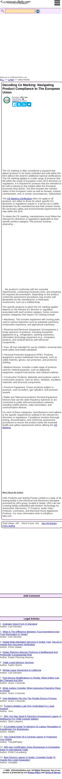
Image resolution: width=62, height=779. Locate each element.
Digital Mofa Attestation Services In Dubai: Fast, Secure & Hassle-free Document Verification (31, 643)
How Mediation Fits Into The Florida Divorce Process (30, 698)
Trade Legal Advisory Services (18, 662)
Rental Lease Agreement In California (22, 670)
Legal (11, 79)
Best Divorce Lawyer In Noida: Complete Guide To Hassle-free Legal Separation (28, 758)
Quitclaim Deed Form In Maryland (20, 624)
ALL (2, 79)
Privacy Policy (34, 772)
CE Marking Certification (19, 198)
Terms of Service (53, 772)
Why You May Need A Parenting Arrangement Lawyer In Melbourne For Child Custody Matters (30, 717)
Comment (15, 101)
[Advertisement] (30, 42)
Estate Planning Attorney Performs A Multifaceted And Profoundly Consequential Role (29, 653)
